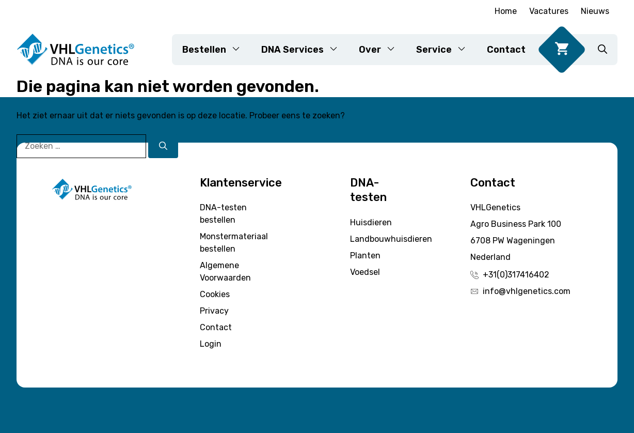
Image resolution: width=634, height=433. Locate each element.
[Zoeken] (163, 146)
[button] (602, 49)
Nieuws (595, 11)
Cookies (215, 294)
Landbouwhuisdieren (391, 239)
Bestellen (216, 49)
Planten (365, 255)
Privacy (214, 311)
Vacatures (548, 11)
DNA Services (304, 49)
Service (446, 49)
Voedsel (365, 272)
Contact (506, 49)
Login (210, 344)
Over (382, 49)
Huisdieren (371, 222)
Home (506, 11)
